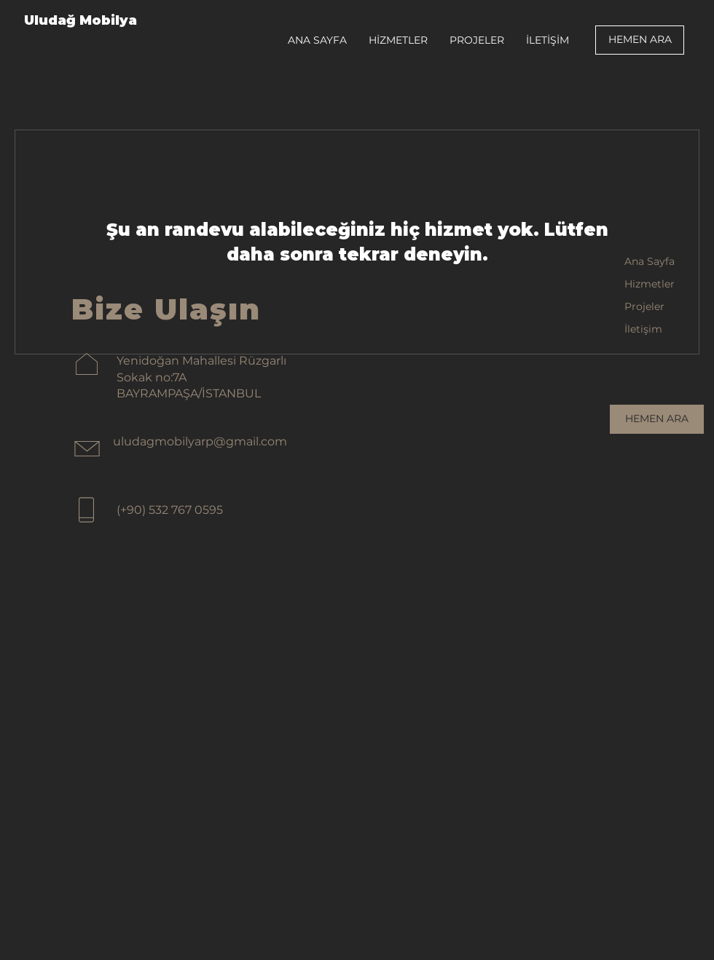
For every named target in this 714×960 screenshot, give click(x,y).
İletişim (643, 329)
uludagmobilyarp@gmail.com (200, 441)
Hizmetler (649, 283)
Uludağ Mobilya (80, 20)
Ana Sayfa (649, 261)
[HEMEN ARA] (639, 40)
